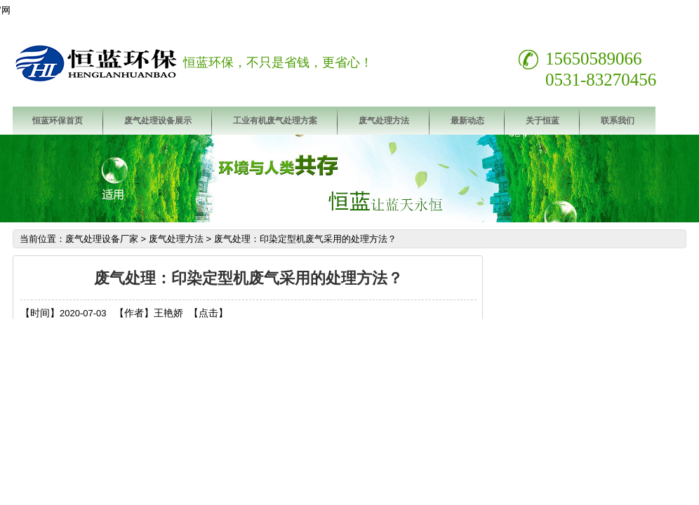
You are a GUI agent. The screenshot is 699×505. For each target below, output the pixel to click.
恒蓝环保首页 (57, 121)
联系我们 (617, 121)
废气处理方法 (384, 121)
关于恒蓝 (542, 121)
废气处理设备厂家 (101, 239)
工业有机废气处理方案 (275, 121)
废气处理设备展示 (158, 121)
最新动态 (467, 121)
